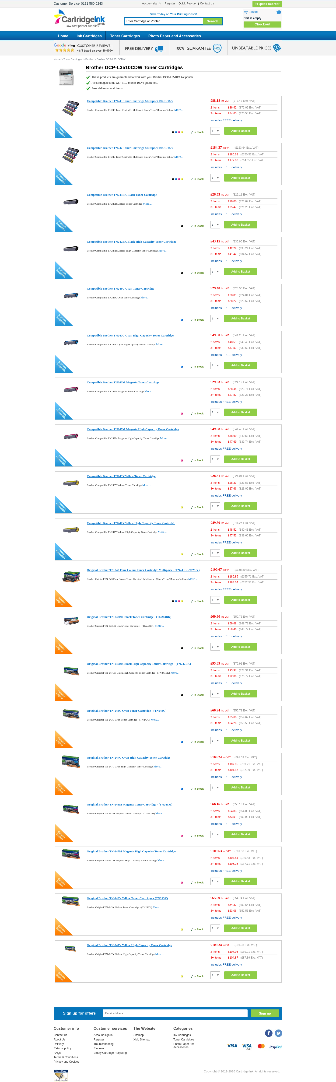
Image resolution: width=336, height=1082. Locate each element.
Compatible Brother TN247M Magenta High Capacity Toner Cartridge (133, 429)
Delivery (59, 1044)
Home (63, 36)
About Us (59, 1039)
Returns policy (62, 1048)
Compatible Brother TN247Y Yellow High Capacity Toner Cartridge (131, 523)
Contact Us (207, 3)
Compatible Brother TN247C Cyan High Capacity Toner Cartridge (130, 335)
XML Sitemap (141, 1039)
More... (178, 110)
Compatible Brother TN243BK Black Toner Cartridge (122, 194)
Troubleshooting (104, 1044)
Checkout (262, 24)
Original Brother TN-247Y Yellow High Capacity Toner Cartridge (129, 945)
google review (84, 47)
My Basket (251, 12)
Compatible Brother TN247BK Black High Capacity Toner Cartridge (131, 241)
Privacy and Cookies (66, 1061)
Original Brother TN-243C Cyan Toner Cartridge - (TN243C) (126, 710)
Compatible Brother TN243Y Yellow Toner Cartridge (121, 476)
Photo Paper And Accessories (184, 1045)
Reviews (99, 1048)
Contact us (60, 1035)
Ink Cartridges (89, 36)
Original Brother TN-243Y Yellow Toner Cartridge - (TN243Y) (127, 898)
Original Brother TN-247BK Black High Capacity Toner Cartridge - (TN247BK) (139, 663)
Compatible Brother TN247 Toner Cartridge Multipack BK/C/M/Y (130, 148)
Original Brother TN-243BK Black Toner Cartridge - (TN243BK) (129, 617)
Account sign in (151, 3)
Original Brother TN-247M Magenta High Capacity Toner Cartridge (131, 851)
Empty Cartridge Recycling (110, 1052)
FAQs (57, 1052)
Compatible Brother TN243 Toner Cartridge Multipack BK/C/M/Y (130, 101)
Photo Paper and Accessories (174, 36)
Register (169, 3)
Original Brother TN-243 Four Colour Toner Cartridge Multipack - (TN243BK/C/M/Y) (143, 570)
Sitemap (138, 1035)
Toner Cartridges (125, 36)
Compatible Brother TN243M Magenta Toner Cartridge (123, 382)
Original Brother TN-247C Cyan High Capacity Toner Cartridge (128, 757)
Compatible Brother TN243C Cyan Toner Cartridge (120, 288)
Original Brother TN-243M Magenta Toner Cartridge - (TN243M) (129, 804)
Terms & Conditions (66, 1057)
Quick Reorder (267, 4)
